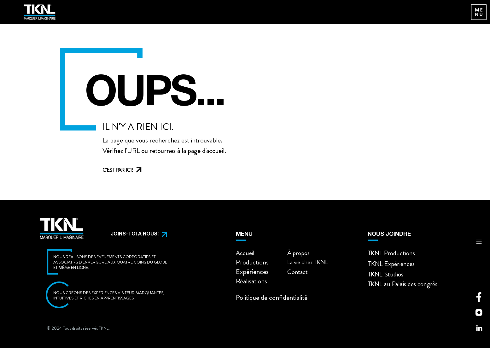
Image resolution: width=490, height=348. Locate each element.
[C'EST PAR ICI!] (128, 170)
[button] (134, 234)
